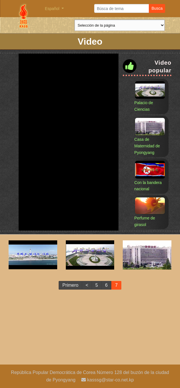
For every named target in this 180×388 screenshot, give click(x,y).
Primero (70, 285)
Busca (157, 8)
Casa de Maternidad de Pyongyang (147, 146)
